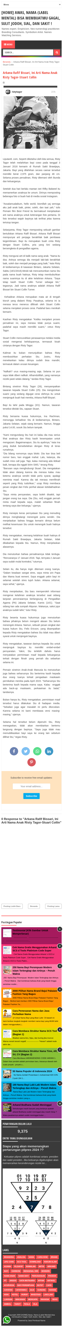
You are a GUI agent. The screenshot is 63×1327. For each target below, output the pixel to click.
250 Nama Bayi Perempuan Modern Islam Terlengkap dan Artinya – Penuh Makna (34, 970)
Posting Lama (53, 906)
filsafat (18, 1266)
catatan (8, 1290)
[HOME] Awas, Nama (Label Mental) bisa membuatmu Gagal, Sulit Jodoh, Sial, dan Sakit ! (30, 18)
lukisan (8, 1299)
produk (52, 1276)
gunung (41, 1290)
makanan (20, 1299)
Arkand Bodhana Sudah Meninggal (32, 1105)
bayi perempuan (25, 1285)
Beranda (34, 906)
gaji (32, 1290)
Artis (41, 1266)
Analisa (21, 1257)
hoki (6, 1295)
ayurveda (9, 1285)
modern (45, 1271)
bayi (6, 1271)
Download (35, 1262)
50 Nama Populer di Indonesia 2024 (32, 1071)
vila (35, 1304)
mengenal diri (31, 1271)
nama (31, 1257)
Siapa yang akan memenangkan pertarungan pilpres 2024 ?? (26, 1148)
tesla (27, 1304)
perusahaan (38, 1276)
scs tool (22, 1262)
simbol (7, 1304)
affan (41, 1281)
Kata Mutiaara (27, 1281)
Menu (8, 44)
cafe (49, 1285)
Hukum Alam (50, 1262)
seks (54, 1299)
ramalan (30, 1266)
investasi (35, 1295)
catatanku (21, 1290)
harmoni (15, 1271)
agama (7, 1266)
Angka (13, 1281)
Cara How (42, 1257)
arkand (51, 1266)
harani (52, 1290)
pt (5, 1281)
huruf (24, 1295)
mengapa (32, 1299)
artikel (51, 1281)
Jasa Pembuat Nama (36, 1321)
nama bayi (23, 1276)
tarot (17, 1304)
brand (54, 1257)
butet (40, 1285)
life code (9, 1262)
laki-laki (48, 1295)
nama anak (9, 1276)
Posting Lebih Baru (12, 906)
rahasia (45, 1299)
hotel (15, 1295)
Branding (9, 1257)
